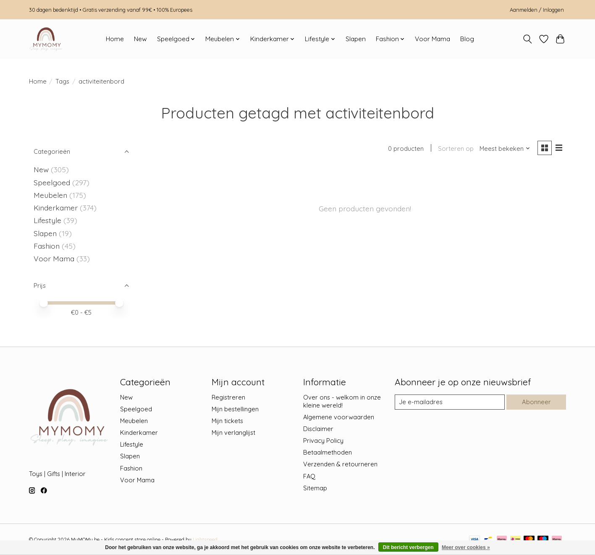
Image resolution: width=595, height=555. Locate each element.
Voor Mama (432, 39)
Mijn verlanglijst (233, 433)
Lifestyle (47, 220)
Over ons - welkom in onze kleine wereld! (342, 401)
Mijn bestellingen (235, 409)
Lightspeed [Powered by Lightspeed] (205, 540)
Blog (467, 39)
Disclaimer (318, 429)
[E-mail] (450, 402)
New (140, 39)
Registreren (228, 397)
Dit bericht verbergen (408, 547)
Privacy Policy (323, 441)
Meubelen (50, 195)
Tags (62, 81)
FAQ (309, 476)
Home (115, 39)
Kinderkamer (56, 207)
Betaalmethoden (327, 452)
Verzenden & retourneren (340, 464)
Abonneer (536, 402)
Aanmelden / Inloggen (537, 9)
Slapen (356, 39)
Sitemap (315, 488)
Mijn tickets (227, 421)
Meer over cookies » (466, 547)
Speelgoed (52, 182)
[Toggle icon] (528, 39)
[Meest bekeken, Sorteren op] (504, 149)
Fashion (47, 245)
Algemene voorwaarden (338, 417)
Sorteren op (456, 149)
